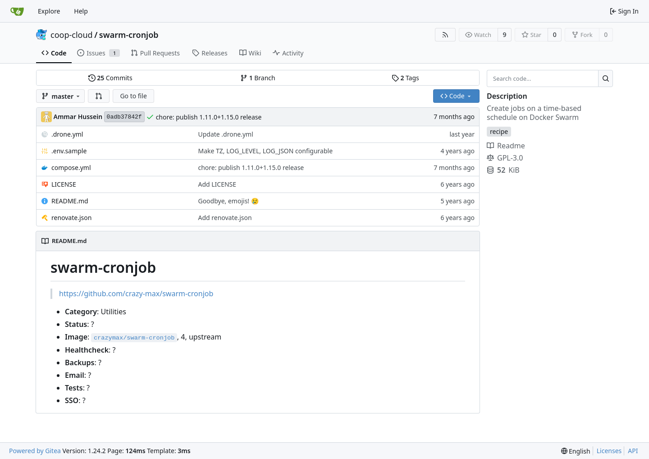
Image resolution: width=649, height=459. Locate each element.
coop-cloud (71, 34)
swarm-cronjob (129, 34)
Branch (257, 77)
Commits (110, 77)
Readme (506, 145)
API (633, 450)
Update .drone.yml (225, 134)
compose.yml (71, 167)
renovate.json (71, 217)
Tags (405, 77)
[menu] (575, 451)
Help (81, 11)
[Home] (17, 11)
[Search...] (605, 78)
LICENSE (63, 184)
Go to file (133, 96)
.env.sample (69, 151)
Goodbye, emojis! (224, 201)
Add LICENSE (217, 184)
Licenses (609, 450)
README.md (69, 201)
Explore (49, 11)
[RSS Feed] (445, 34)
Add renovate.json (224, 217)
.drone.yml (67, 134)
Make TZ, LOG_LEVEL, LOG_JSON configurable (265, 151)
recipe (499, 131)
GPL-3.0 (505, 157)
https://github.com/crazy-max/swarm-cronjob (136, 293)
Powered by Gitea (35, 450)
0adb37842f (124, 117)
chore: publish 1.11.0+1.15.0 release (209, 117)
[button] (99, 96)
